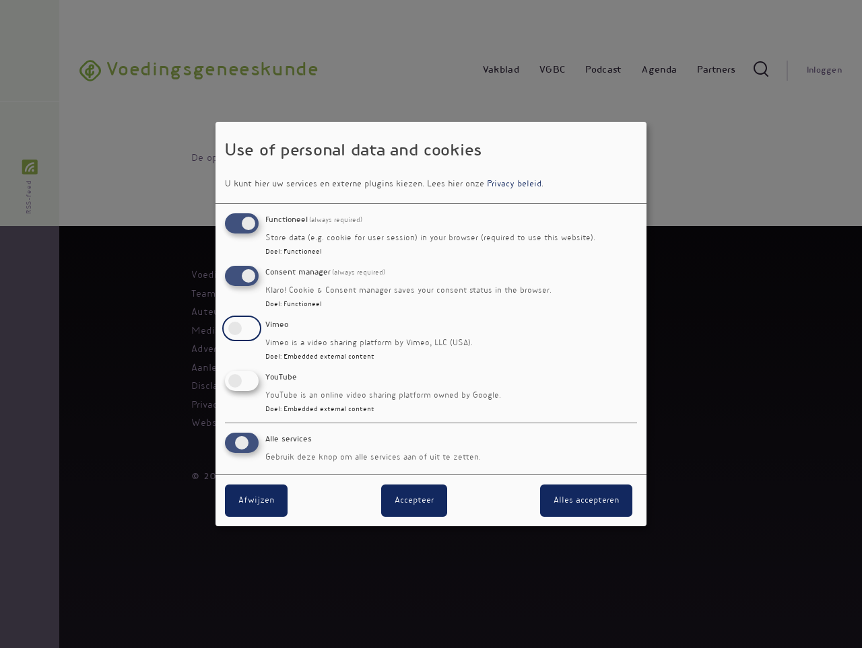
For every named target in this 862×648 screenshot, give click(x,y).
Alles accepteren (586, 501)
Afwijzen (256, 501)
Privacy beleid (514, 184)
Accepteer (414, 501)
